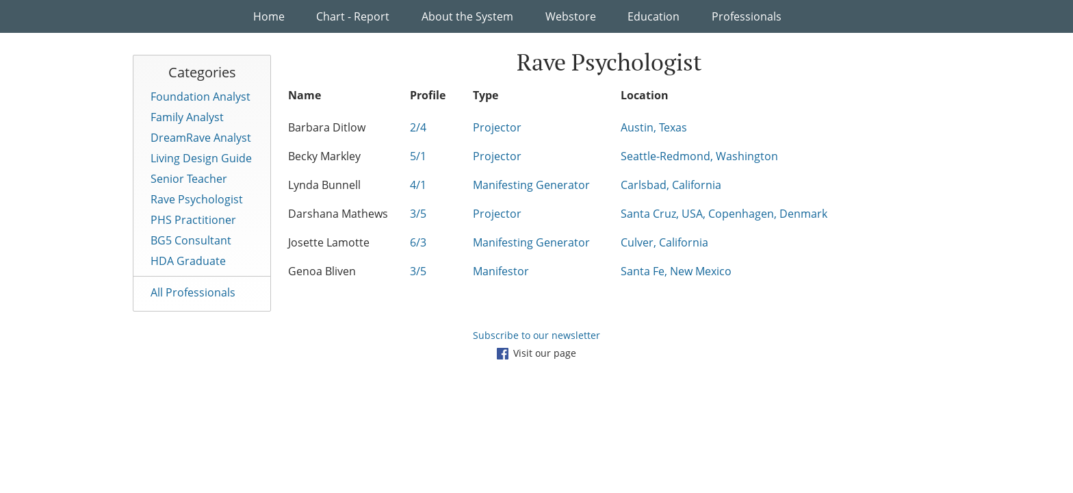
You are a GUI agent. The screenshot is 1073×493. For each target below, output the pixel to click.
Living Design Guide (201, 158)
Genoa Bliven (322, 271)
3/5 (418, 213)
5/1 (418, 156)
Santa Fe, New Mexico (676, 271)
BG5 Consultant (191, 240)
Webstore (570, 16)
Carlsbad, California (671, 184)
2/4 (418, 127)
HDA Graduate (188, 260)
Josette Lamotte (329, 242)
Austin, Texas (654, 127)
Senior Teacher (189, 178)
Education (654, 16)
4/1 (418, 184)
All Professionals (193, 292)
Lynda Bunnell (324, 184)
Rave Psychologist (197, 199)
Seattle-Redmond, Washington (699, 156)
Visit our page (536, 352)
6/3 (418, 242)
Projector (497, 127)
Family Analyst (187, 117)
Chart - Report (352, 16)
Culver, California (664, 242)
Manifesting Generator (531, 184)
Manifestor (501, 271)
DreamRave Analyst (201, 137)
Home (269, 16)
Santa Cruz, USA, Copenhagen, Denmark (724, 213)
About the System (467, 16)
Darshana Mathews (338, 213)
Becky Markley (324, 156)
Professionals (746, 16)
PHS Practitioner (193, 219)
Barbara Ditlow (326, 127)
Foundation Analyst (200, 96)
